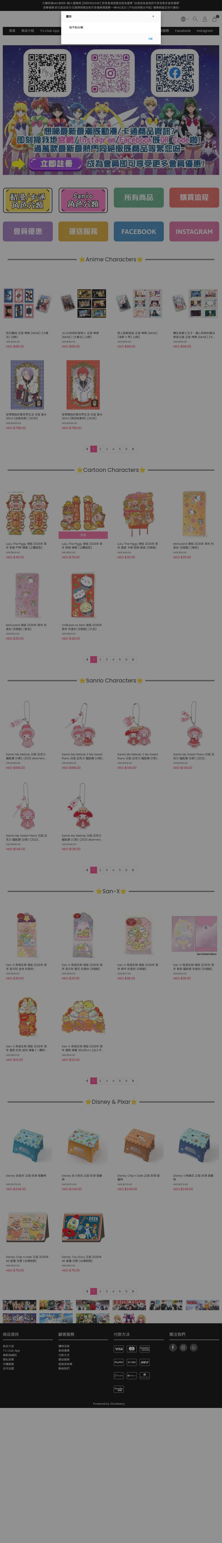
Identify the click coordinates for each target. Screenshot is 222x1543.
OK (150, 39)
